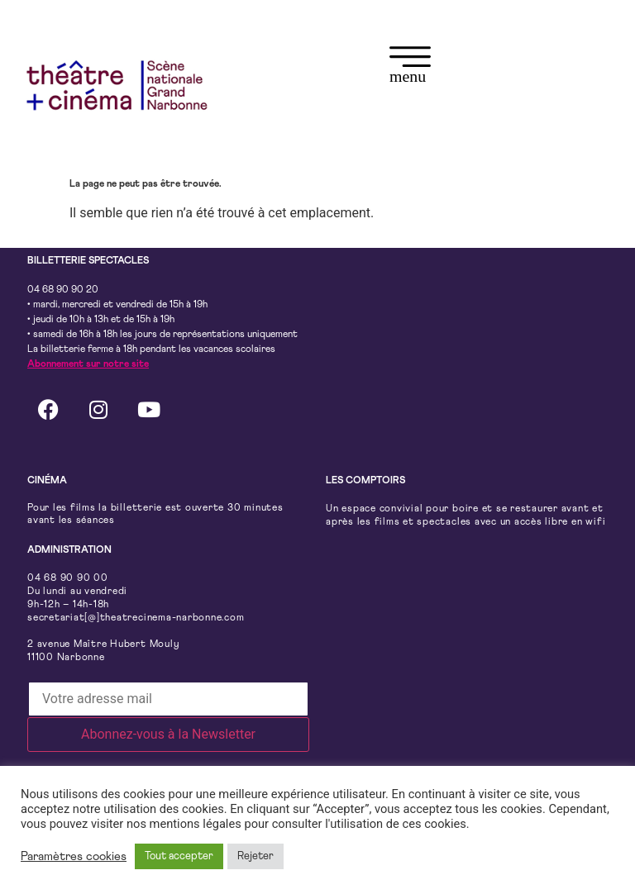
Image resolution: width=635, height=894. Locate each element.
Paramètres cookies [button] (74, 856)
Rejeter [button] (255, 856)
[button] (410, 67)
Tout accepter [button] (179, 856)
